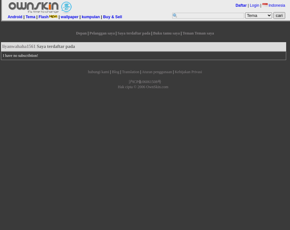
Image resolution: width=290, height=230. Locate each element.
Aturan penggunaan (157, 72)
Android (15, 17)
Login (254, 5)
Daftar (241, 5)
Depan (81, 33)
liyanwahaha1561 (19, 46)
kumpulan (91, 17)
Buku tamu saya (166, 33)
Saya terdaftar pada (133, 33)
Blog (115, 72)
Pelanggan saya (102, 33)
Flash (47, 17)
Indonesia (273, 5)
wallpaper (69, 17)
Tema (30, 17)
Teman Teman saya (198, 33)
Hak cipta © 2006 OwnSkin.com (143, 87)
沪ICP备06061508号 (145, 82)
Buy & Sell (112, 17)
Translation (130, 72)
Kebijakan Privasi (188, 72)
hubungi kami (98, 72)
